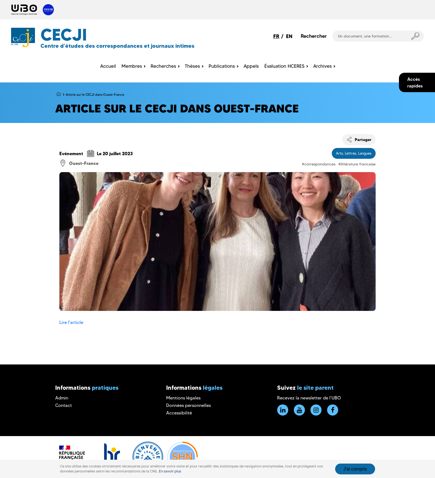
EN (289, 36)
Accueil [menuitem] (108, 66)
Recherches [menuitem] (163, 66)
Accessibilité (179, 413)
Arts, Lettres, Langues (353, 153)
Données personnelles (188, 405)
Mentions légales (183, 398)
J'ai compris (355, 469)
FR (276, 36)
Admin (61, 398)
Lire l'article (71, 322)
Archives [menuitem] (322, 66)
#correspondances (318, 164)
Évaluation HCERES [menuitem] (284, 66)
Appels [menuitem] (251, 66)
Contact (63, 405)
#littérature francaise (357, 164)
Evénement (71, 153)
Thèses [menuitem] (192, 66)
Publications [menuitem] (222, 66)
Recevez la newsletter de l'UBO (309, 398)
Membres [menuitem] (132, 66)
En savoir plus (170, 471)
